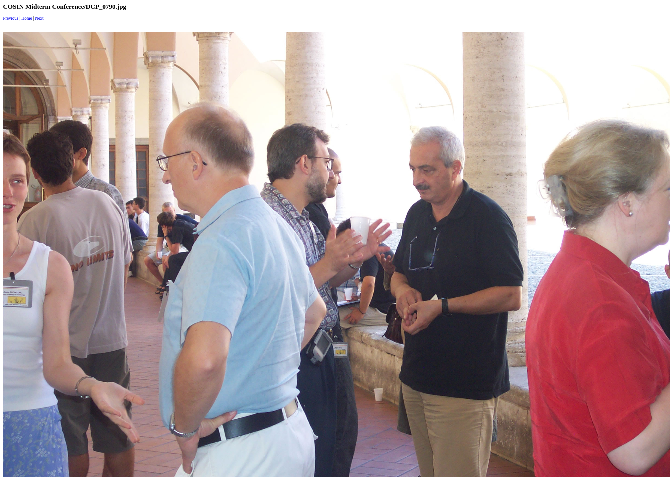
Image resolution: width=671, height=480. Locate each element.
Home (26, 18)
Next (39, 18)
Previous (10, 18)
